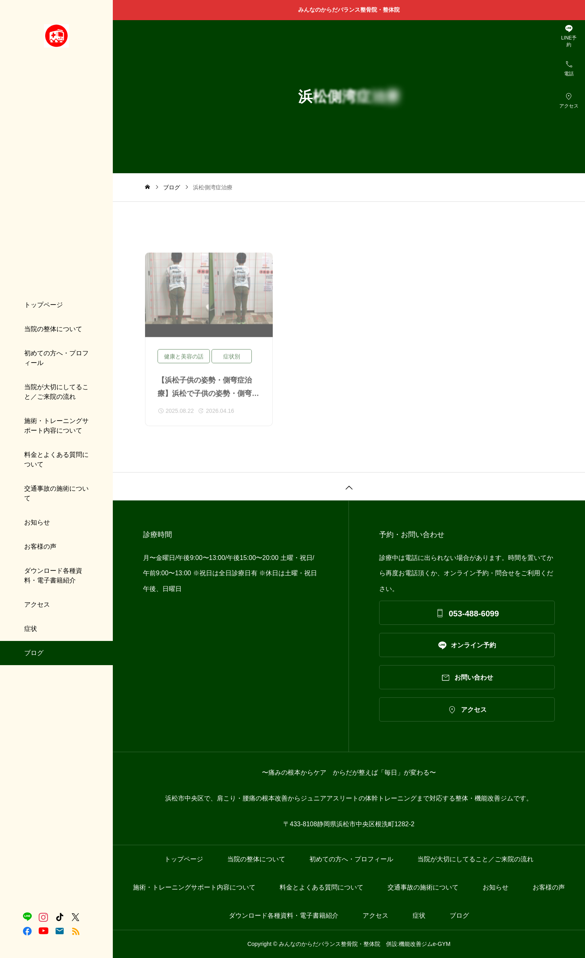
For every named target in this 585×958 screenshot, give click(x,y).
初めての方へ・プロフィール (56, 358)
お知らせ (37, 522)
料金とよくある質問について (56, 459)
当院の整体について (53, 329)
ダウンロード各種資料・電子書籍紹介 (53, 575)
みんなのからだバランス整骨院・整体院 (351, 9)
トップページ (43, 304)
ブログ (34, 652)
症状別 (231, 362)
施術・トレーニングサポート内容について (56, 425)
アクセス (37, 604)
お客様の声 (40, 546)
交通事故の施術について (56, 493)
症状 (30, 628)
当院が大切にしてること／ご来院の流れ (56, 392)
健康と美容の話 (183, 362)
